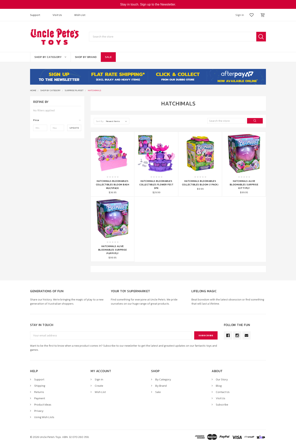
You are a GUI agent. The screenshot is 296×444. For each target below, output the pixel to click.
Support (35, 15)
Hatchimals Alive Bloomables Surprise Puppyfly (112, 249)
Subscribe (222, 405)
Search (261, 36)
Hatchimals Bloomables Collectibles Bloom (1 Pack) (200, 182)
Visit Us (57, 15)
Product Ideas (42, 405)
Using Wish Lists (44, 417)
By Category (163, 379)
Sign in (99, 379)
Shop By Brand (86, 57)
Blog (219, 386)
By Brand (161, 386)
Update (74, 127)
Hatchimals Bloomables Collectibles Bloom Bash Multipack (112, 184)
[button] (57, 120)
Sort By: (100, 121)
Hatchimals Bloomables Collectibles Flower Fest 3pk (156, 184)
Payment (39, 398)
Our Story (222, 379)
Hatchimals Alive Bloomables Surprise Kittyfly (244, 184)
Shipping (39, 386)
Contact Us (223, 392)
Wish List (79, 15)
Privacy (38, 411)
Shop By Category (50, 57)
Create (99, 386)
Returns (39, 392)
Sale (108, 57)
